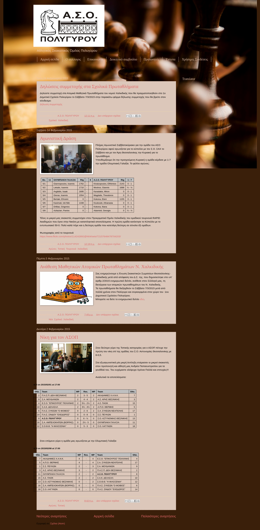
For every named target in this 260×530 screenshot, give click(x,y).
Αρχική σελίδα (49, 59)
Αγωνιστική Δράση (58, 138)
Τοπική (61, 249)
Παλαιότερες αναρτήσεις (158, 516)
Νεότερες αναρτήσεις (52, 516)
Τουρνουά (71, 249)
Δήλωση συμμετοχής (51, 104)
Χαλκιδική (63, 120)
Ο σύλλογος (73, 59)
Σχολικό (53, 120)
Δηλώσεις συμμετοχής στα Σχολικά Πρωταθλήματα (89, 86)
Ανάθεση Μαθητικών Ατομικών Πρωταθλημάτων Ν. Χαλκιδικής (102, 266)
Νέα (51, 319)
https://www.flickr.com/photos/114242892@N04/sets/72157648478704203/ (80, 236)
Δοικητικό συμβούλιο (123, 59)
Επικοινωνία (95, 59)
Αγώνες (52, 249)
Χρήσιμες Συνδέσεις (195, 59)
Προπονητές (151, 59)
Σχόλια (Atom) (57, 523)
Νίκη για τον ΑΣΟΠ (59, 337)
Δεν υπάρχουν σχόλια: (109, 116)
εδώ (142, 299)
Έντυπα (170, 59)
